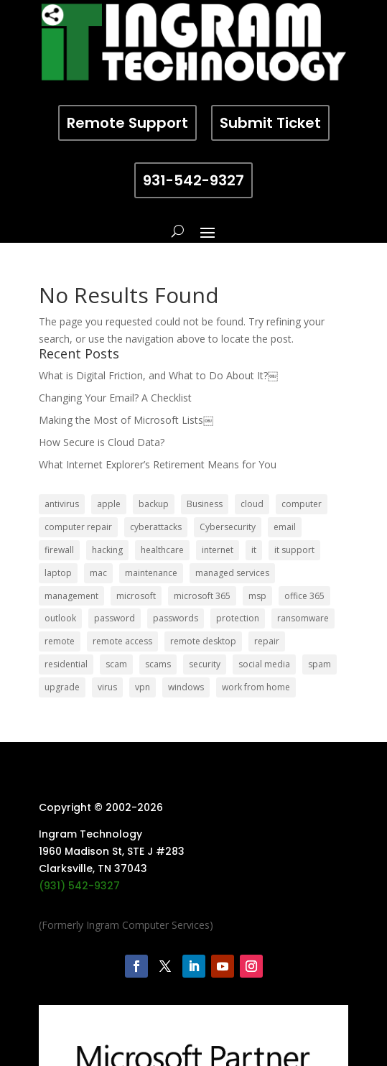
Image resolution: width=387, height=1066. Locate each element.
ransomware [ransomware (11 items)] (303, 618)
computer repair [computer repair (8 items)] (78, 527)
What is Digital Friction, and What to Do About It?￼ (158, 375)
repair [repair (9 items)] (266, 641)
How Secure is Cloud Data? (101, 442)
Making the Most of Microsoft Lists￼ (126, 420)
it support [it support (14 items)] (294, 550)
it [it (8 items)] (253, 550)
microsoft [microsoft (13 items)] (136, 596)
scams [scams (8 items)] (158, 664)
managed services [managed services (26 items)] (232, 573)
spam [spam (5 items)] (319, 664)
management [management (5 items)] (71, 596)
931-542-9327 (193, 180)
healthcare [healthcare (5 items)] (162, 550)
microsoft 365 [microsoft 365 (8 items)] (202, 596)
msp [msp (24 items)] (257, 596)
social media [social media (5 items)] (264, 664)
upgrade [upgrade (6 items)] (62, 687)
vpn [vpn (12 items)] (142, 687)
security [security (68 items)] (204, 664)
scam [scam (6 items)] (116, 664)
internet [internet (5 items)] (217, 550)
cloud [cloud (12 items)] (252, 504)
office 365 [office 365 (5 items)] (304, 596)
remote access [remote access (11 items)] (122, 641)
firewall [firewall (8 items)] (59, 550)
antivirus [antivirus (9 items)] (62, 504)
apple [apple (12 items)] (109, 504)
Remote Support (127, 123)
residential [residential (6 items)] (66, 664)
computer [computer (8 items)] (301, 504)
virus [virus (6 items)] (107, 687)
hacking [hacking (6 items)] (107, 550)
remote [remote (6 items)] (60, 641)
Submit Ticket (270, 123)
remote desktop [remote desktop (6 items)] (203, 641)
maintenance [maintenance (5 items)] (151, 573)
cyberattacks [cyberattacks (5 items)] (156, 527)
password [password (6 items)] (114, 618)
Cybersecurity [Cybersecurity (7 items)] (228, 527)
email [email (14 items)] (285, 527)
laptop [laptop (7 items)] (58, 573)
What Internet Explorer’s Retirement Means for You (157, 464)
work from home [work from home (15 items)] (256, 687)
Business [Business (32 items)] (205, 504)
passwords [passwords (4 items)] (175, 618)
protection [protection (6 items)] (237, 618)
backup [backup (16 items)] (154, 504)
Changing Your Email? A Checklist (115, 397)
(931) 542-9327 (79, 886)
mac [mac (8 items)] (98, 573)
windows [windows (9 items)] (186, 687)
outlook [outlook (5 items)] (60, 618)
